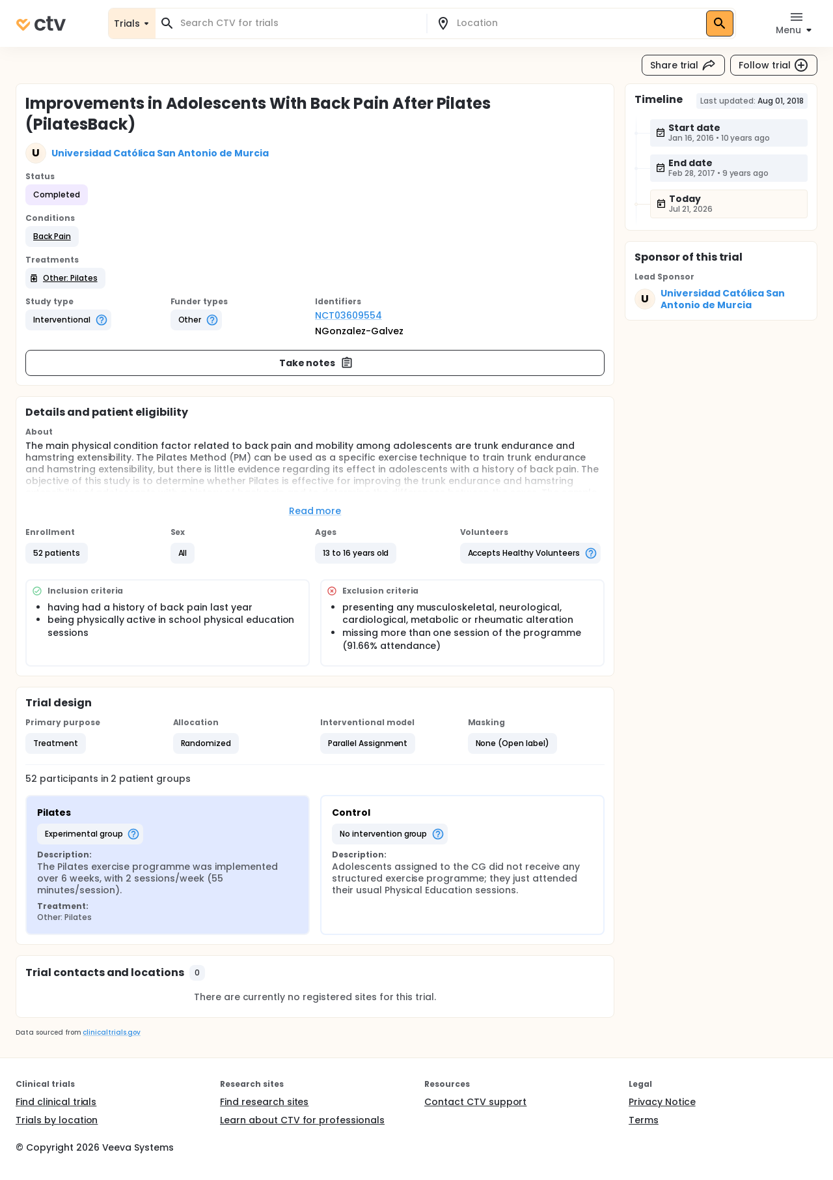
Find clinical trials (56, 1102)
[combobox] (298, 23)
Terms (644, 1120)
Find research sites (264, 1102)
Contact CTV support (475, 1102)
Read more (315, 511)
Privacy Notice (662, 1102)
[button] (52, 236)
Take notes (316, 362)
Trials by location (57, 1120)
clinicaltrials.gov (111, 1032)
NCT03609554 (348, 315)
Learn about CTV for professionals (302, 1120)
